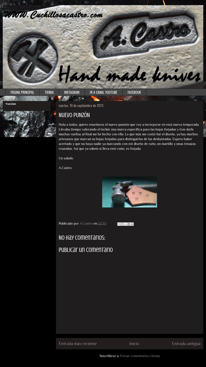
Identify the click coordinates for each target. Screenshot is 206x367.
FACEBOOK (134, 92)
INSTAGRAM (71, 92)
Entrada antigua (186, 343)
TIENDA (49, 92)
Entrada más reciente (78, 343)
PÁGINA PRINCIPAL (22, 92)
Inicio (134, 343)
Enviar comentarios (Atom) (140, 356)
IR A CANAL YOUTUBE (103, 92)
